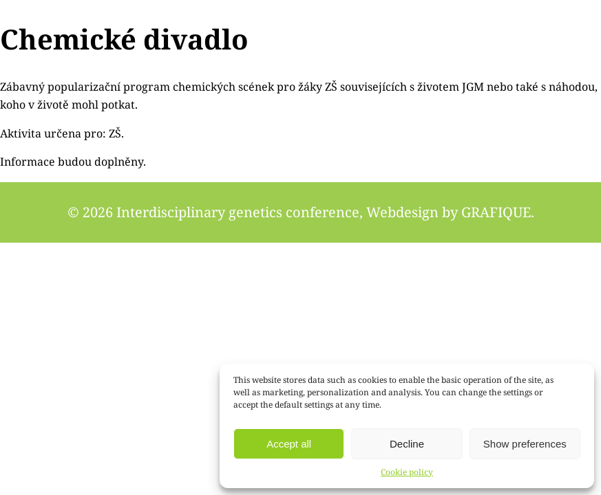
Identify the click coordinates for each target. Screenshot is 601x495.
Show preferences (525, 444)
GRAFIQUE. (497, 212)
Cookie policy (407, 472)
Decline (407, 444)
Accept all (288, 444)
